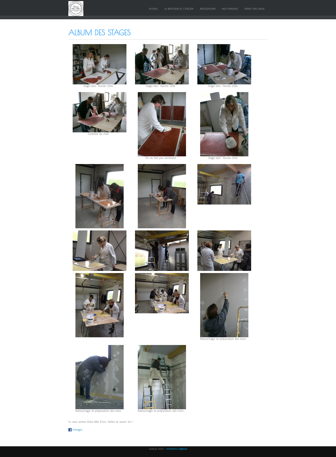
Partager (77, 430)
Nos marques (230, 8)
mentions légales (176, 449)
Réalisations (208, 8)
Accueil (153, 8)
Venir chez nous (254, 8)
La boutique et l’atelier (179, 8)
